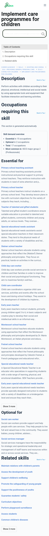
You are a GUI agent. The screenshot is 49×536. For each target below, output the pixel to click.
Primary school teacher (12, 187)
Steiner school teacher (11, 246)
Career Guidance (8, 67)
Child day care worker (11, 266)
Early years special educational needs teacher (22, 383)
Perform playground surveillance (16, 508)
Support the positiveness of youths (17, 490)
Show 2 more (9, 529)
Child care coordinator (11, 285)
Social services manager (12, 439)
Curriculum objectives (11, 502)
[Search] (24, 34)
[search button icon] (43, 34)
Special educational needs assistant (18, 226)
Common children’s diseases (14, 520)
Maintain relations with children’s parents (20, 466)
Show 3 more (9, 406)
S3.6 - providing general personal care (18, 69)
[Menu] (45, 5)
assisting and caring (35, 67)
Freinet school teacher (11, 344)
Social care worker (10, 419)
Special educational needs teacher (17, 364)
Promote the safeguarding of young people (21, 484)
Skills (20, 67)
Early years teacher (10, 305)
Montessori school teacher (13, 324)
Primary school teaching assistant (17, 168)
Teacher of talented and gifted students (19, 207)
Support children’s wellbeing (14, 478)
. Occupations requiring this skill (17, 56)
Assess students (9, 514)
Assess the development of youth (17, 472)
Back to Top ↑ (41, 80)
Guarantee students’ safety (14, 496)
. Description (8, 51)
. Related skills (9, 61)
